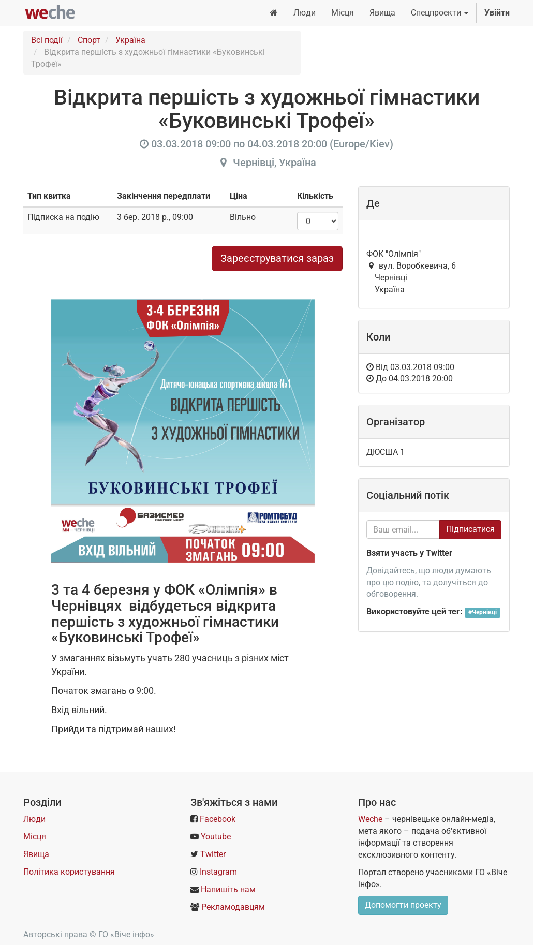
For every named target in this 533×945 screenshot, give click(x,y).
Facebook (217, 819)
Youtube (216, 836)
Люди (34, 819)
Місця (34, 836)
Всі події (47, 40)
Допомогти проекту (403, 905)
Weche (370, 819)
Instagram (218, 872)
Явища (36, 854)
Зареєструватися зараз (277, 258)
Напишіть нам (228, 889)
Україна (130, 40)
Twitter (213, 854)
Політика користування (69, 872)
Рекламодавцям (233, 907)
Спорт (89, 40)
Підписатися (470, 529)
